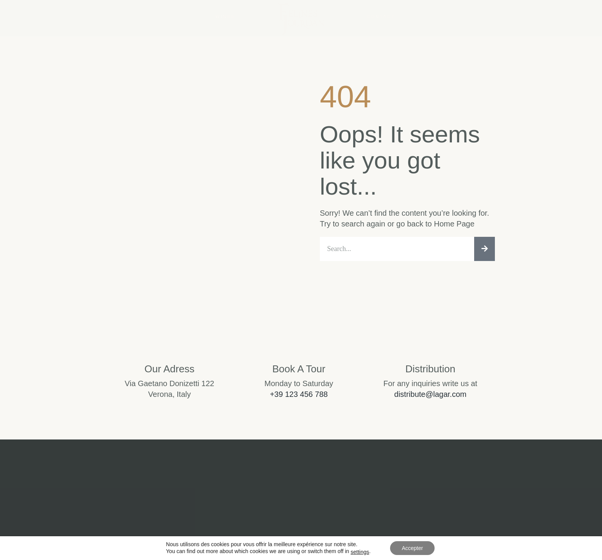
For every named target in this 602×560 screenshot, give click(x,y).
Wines (225, 16)
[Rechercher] (484, 249)
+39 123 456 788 (299, 394)
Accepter (412, 548)
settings (360, 552)
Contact (381, 16)
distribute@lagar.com (430, 394)
